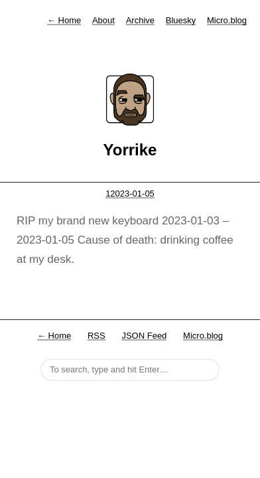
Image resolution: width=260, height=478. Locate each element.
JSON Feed (143, 336)
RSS (96, 336)
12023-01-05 (130, 194)
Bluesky (181, 20)
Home (64, 20)
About (103, 20)
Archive (140, 20)
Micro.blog (227, 20)
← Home (54, 336)
